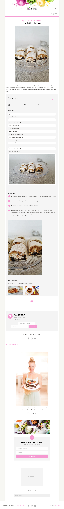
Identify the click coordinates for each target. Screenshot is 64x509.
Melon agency (58, 505)
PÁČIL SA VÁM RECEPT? (12, 344)
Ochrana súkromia (20, 505)
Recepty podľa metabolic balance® (32, 20)
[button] (8, 14)
